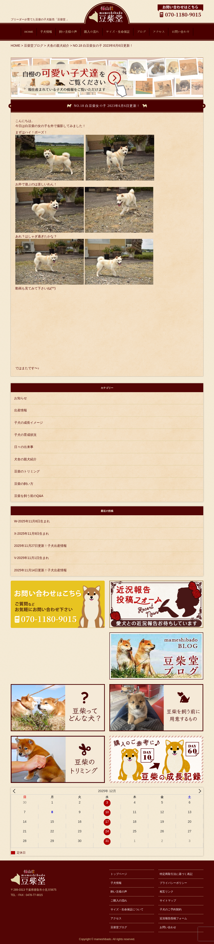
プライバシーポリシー (173, 883)
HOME (28, 31)
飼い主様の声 (68, 31)
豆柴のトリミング (27, 471)
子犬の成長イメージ (28, 422)
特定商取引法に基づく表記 (176, 874)
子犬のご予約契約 (171, 909)
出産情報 (20, 410)
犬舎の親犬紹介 (25, 459)
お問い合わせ (181, 31)
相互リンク (166, 891)
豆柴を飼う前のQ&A (28, 496)
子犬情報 (46, 31)
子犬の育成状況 (25, 435)
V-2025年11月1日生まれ (31, 558)
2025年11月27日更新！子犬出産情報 (40, 546)
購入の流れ (91, 31)
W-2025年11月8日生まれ (32, 521)
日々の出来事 (23, 447)
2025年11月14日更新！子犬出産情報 (40, 570)
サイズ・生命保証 (118, 31)
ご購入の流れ (119, 900)
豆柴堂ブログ (119, 927)
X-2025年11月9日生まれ (31, 533)
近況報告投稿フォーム (173, 918)
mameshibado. (103, 939)
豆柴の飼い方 (23, 483)
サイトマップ (168, 900)
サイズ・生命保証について (127, 909)
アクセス (159, 31)
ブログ (141, 31)
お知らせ (20, 398)
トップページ (119, 874)
